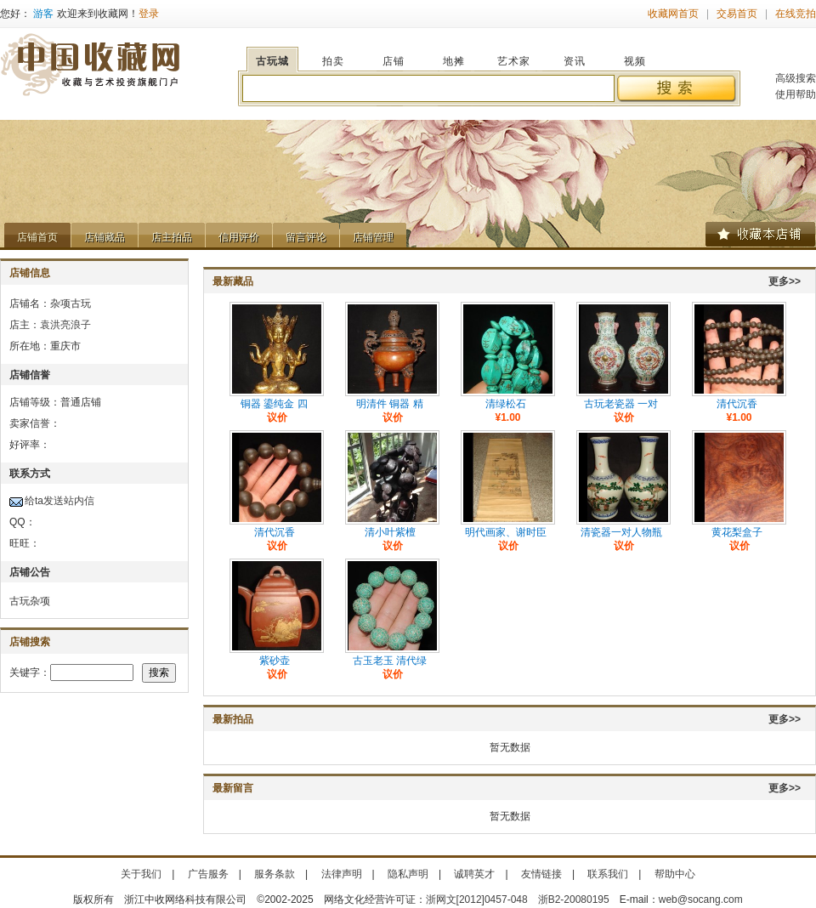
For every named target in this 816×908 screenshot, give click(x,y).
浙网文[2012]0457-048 (477, 899)
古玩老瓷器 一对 (621, 404)
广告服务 (208, 874)
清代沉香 (737, 404)
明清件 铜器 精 (389, 404)
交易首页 (737, 14)
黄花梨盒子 (736, 532)
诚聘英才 (474, 874)
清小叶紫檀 (390, 532)
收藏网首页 (673, 14)
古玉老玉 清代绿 (390, 661)
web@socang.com (701, 899)
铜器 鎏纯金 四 (274, 404)
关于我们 (141, 874)
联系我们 (607, 874)
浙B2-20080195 (573, 899)
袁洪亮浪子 (65, 325)
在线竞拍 (795, 14)
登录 (149, 14)
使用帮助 (795, 94)
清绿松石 (505, 404)
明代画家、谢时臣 (506, 532)
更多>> (784, 281)
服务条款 (274, 874)
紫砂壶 (274, 661)
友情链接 (541, 874)
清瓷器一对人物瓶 (621, 532)
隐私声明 (408, 874)
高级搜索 (795, 78)
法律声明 (341, 874)
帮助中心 (674, 874)
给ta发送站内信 (59, 501)
